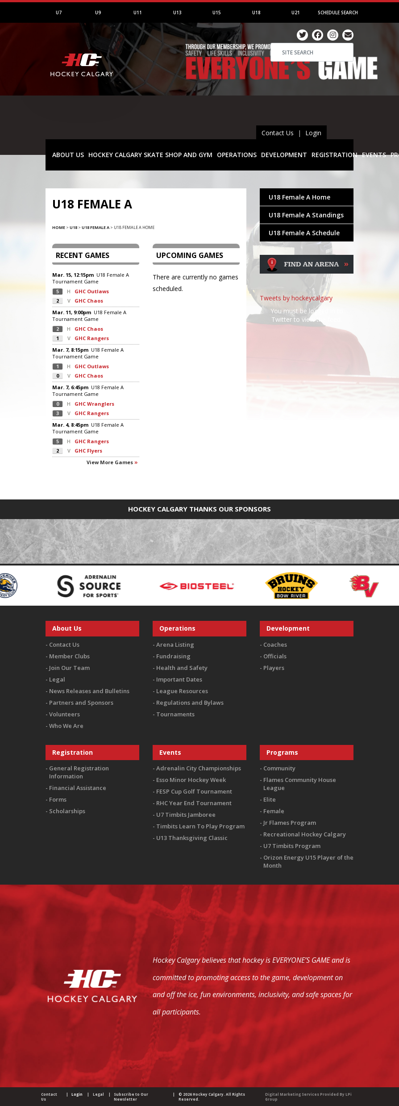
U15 (216, 12)
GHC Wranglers (94, 403)
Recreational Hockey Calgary (304, 834)
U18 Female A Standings (306, 215)
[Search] (311, 52)
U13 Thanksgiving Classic (192, 838)
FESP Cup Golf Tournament (194, 791)
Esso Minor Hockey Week (191, 780)
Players (273, 668)
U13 (177, 12)
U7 (59, 12)
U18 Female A (95, 227)
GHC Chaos (89, 300)
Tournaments (175, 714)
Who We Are (66, 726)
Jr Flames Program (289, 823)
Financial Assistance (77, 788)
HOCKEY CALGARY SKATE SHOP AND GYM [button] (150, 154)
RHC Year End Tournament (194, 803)
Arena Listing (175, 644)
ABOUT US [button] (68, 154)
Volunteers (64, 714)
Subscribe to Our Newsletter (131, 1097)
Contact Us (278, 133)
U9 (98, 12)
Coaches (275, 644)
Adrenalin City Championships (198, 768)
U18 (256, 12)
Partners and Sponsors (81, 703)
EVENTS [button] (374, 154)
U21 (295, 12)
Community (279, 768)
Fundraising (173, 656)
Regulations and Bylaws (190, 703)
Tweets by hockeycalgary (296, 298)
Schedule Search (338, 12)
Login (313, 133)
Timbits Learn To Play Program (200, 826)
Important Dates (179, 679)
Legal (57, 679)
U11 (137, 12)
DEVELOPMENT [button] (284, 154)
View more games (110, 462)
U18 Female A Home (299, 197)
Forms (57, 799)
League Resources (182, 691)
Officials (275, 656)
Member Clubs (69, 656)
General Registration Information (79, 772)
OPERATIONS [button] (237, 154)
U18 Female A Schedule (304, 233)
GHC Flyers (88, 450)
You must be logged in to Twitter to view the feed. (306, 315)
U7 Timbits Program (291, 846)
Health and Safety (182, 668)
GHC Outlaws (92, 291)
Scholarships (67, 811)
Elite (269, 799)
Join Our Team (69, 668)
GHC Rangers (92, 338)
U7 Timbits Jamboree (186, 815)
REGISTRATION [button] (334, 154)
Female (273, 811)
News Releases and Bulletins (89, 691)
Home (58, 227)
